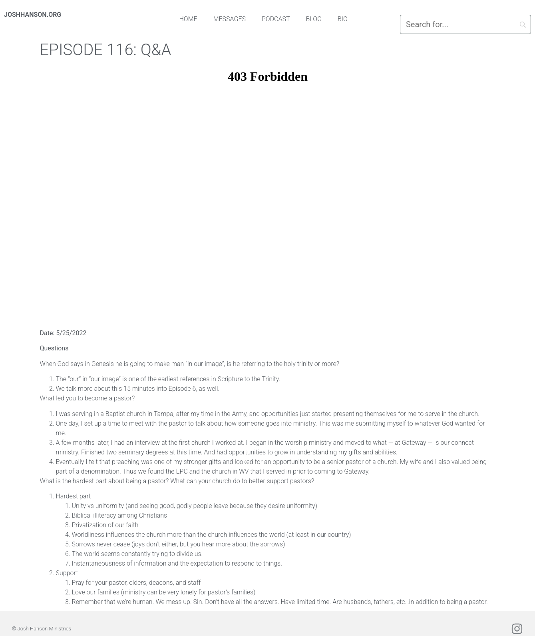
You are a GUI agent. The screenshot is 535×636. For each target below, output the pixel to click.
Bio (343, 19)
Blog (314, 19)
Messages (229, 19)
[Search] (465, 24)
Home (188, 19)
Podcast (276, 19)
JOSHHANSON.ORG (32, 14)
